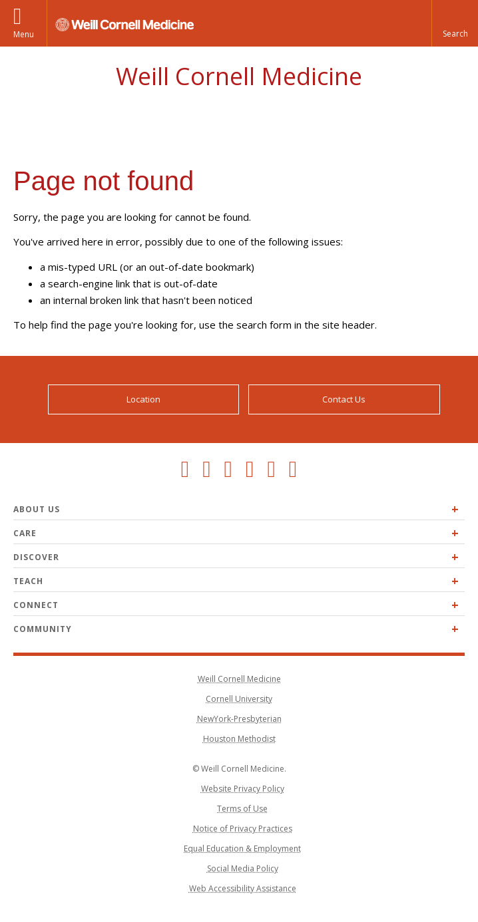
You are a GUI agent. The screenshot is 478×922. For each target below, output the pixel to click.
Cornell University (239, 698)
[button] (454, 23)
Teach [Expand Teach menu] (28, 581)
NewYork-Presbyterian (239, 718)
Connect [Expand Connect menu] (36, 605)
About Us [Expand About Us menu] (36, 509)
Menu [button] (23, 34)
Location (143, 399)
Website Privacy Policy (242, 788)
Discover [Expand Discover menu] (36, 557)
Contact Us (343, 399)
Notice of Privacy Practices (242, 828)
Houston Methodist (239, 738)
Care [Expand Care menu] (25, 533)
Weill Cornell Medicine (239, 76)
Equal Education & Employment (242, 848)
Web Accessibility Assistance (242, 888)
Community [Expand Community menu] (42, 629)
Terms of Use (242, 808)
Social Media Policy (242, 868)
